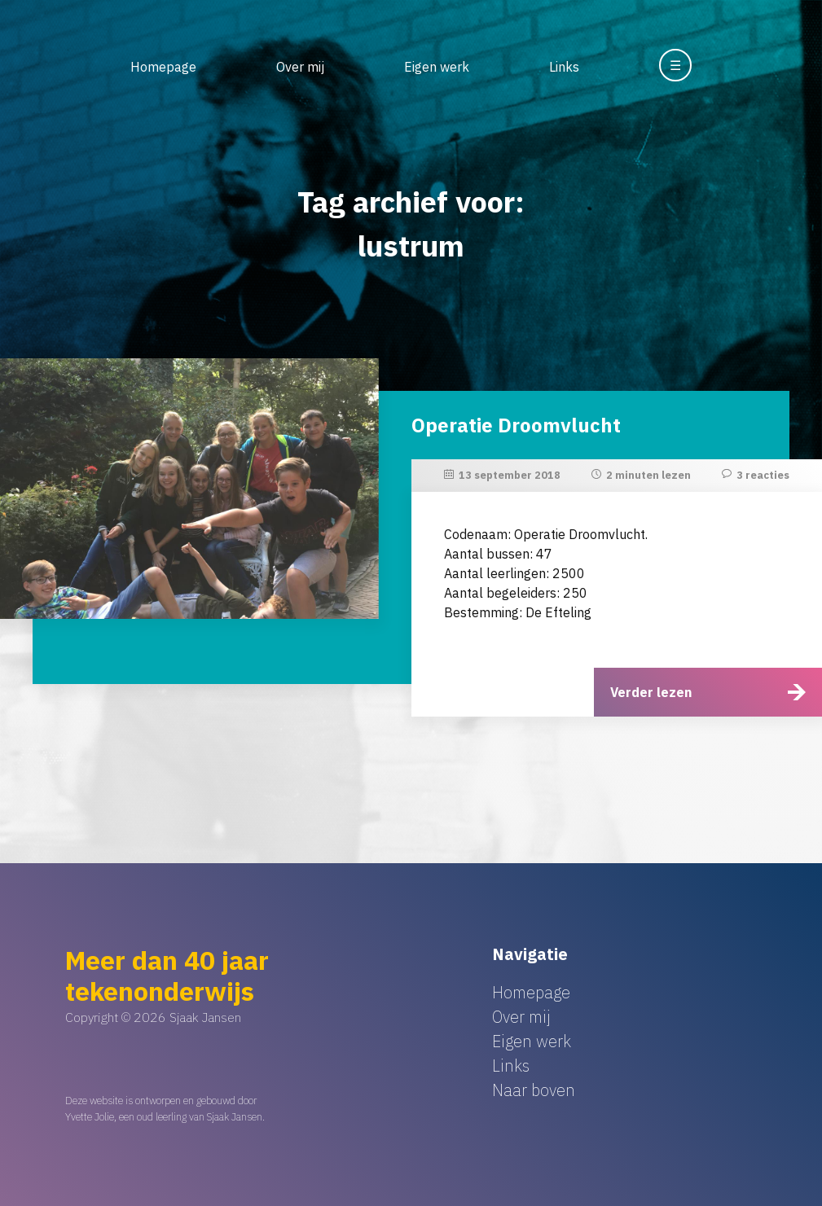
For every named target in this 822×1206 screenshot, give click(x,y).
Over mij (300, 67)
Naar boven (533, 1090)
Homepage (163, 67)
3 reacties (762, 475)
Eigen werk (436, 67)
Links (564, 67)
